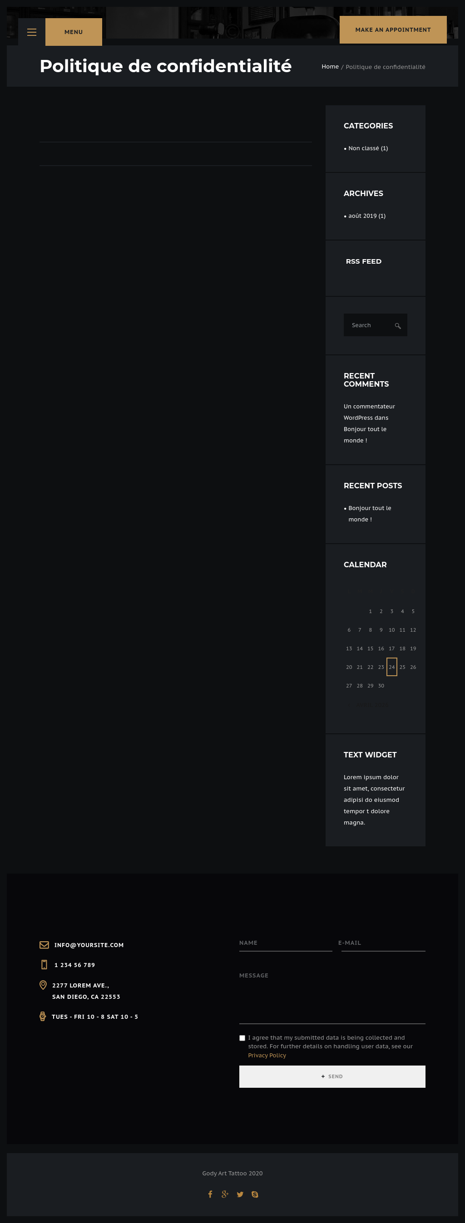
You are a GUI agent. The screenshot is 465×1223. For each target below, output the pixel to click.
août (362, 216)
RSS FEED (364, 261)
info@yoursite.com (90, 945)
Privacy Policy (267, 1057)
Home (330, 67)
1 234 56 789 (75, 965)
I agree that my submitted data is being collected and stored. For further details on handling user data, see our (330, 1048)
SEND (336, 1079)
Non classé (364, 148)
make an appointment (389, 32)
